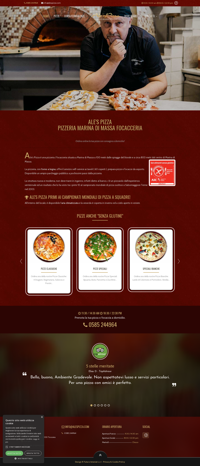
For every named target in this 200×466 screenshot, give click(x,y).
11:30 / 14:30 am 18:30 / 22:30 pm (157, 3)
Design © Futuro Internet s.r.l (88, 462)
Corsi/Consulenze (75, 16)
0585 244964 (31, 3)
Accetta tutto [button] (14, 453)
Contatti (151, 16)
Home (46, 16)
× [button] (42, 417)
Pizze (56, 16)
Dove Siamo (132, 16)
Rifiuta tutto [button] (33, 453)
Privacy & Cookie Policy (114, 462)
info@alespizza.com (51, 3)
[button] (7, 447)
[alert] (23, 439)
